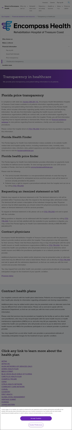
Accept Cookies (36, 418)
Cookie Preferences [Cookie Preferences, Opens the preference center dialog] (36, 425)
